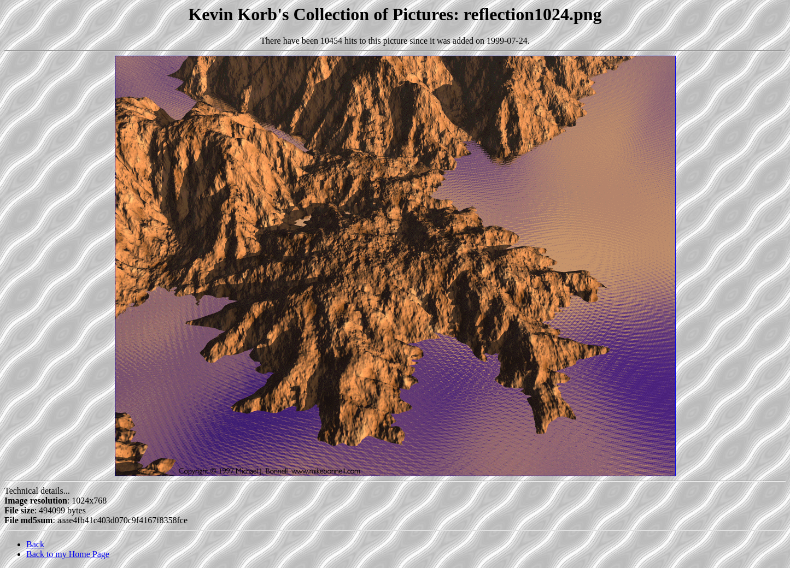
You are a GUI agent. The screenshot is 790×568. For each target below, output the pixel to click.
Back (35, 544)
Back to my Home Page (67, 554)
